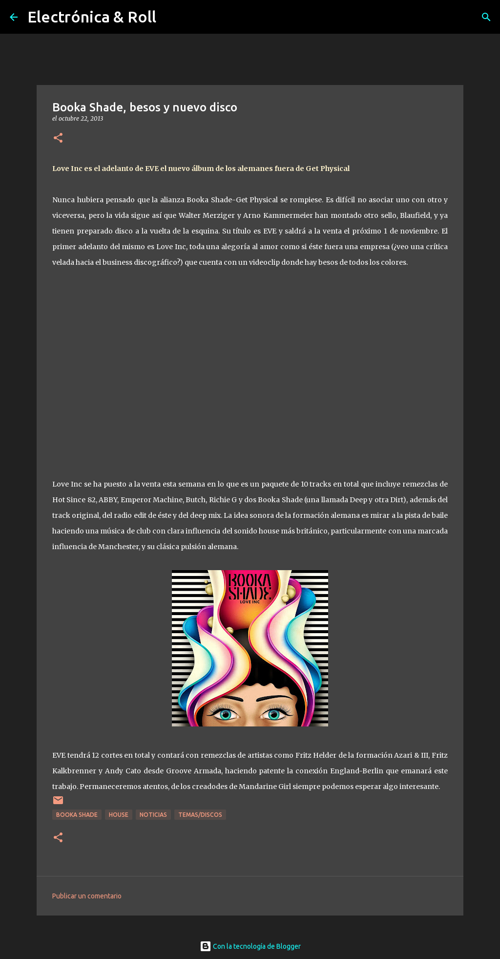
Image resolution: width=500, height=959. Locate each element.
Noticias (153, 814)
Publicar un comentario (87, 896)
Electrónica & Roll (91, 16)
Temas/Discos (200, 814)
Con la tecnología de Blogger (250, 946)
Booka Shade (77, 814)
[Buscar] (486, 17)
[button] (58, 138)
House (118, 814)
